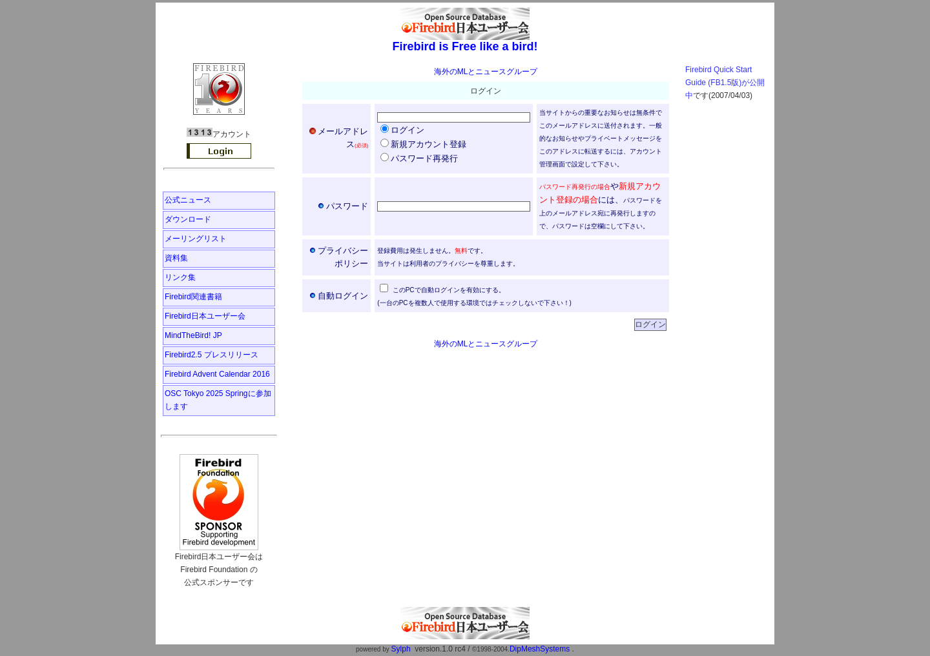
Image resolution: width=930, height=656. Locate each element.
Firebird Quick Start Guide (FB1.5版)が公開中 (725, 82)
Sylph (401, 648)
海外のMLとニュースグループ (486, 71)
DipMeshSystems (540, 648)
